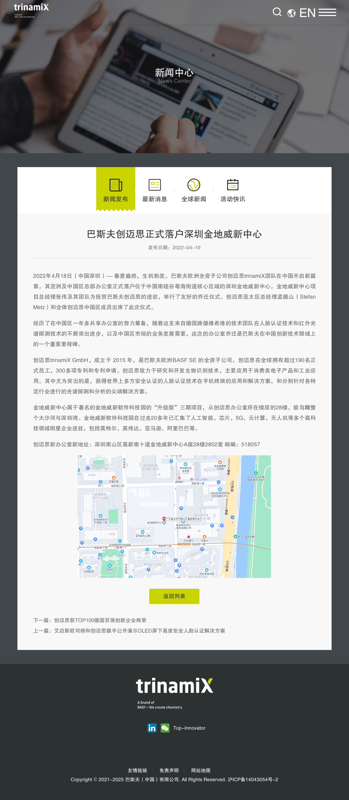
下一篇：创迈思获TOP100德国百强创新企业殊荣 (89, 620)
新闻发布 (115, 190)
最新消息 (154, 190)
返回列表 (174, 596)
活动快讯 (232, 190)
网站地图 (201, 770)
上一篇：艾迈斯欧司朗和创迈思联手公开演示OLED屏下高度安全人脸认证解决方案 (129, 631)
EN (307, 13)
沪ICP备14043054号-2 (253, 779)
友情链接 (137, 770)
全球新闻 (193, 190)
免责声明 (169, 770)
